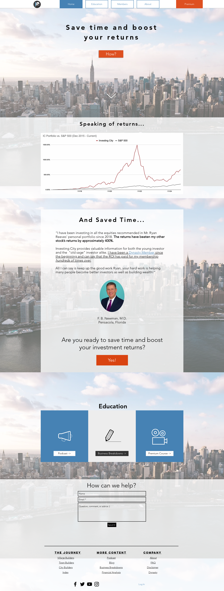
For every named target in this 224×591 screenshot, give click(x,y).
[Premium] (189, 4)
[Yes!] (112, 360)
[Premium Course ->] (159, 453)
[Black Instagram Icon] (97, 584)
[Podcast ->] (64, 453)
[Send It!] (111, 525)
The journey (68, 552)
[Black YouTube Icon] (89, 584)
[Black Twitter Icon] (82, 584)
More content (111, 552)
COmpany (152, 552)
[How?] (111, 54)
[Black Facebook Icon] (75, 584)
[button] (96, 4)
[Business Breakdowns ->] (112, 453)
